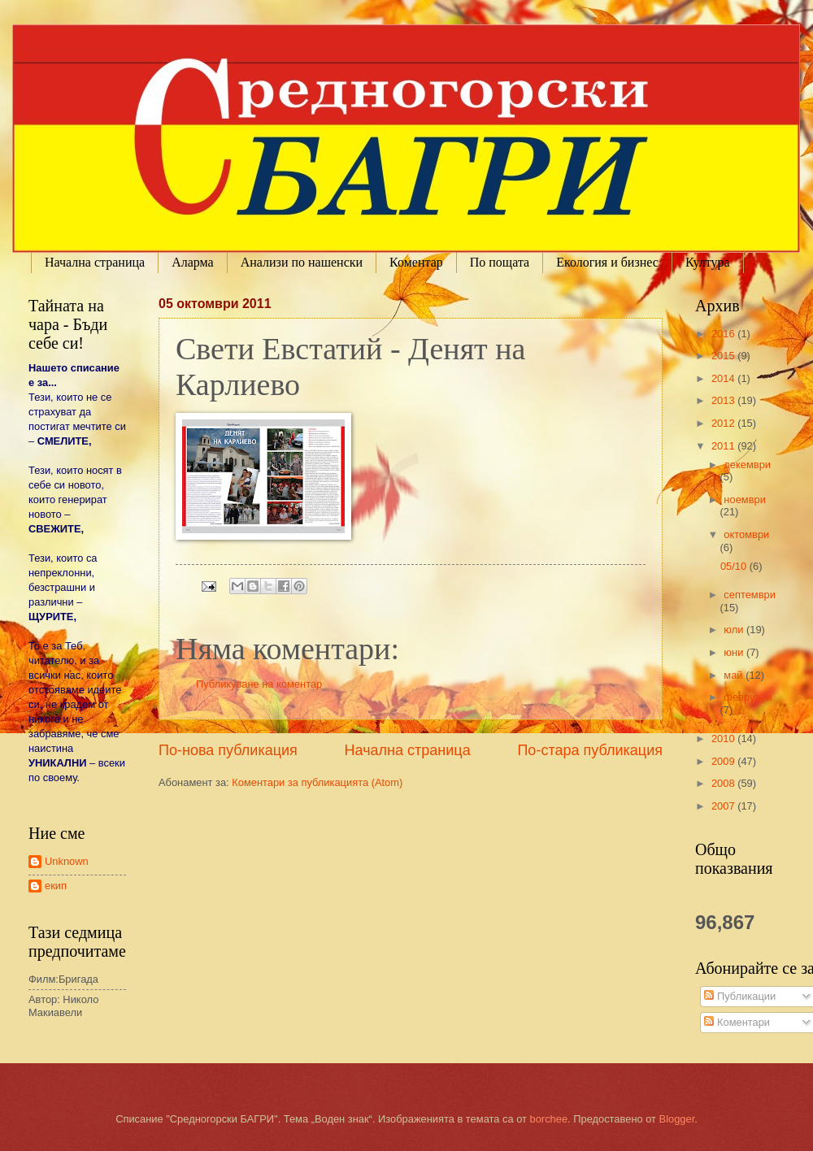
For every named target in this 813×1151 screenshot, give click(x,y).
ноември (744, 499)
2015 (724, 356)
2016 (724, 334)
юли (735, 629)
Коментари (737, 1022)
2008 (724, 783)
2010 (724, 738)
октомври (746, 534)
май (735, 675)
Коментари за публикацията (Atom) (317, 782)
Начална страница (95, 262)
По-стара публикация (590, 750)
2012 (724, 423)
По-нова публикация (228, 750)
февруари (748, 697)
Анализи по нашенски (302, 262)
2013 (724, 400)
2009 (724, 761)
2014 (724, 378)
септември (750, 595)
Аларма (193, 262)
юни (735, 652)
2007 (724, 806)
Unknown (67, 861)
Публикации (740, 996)
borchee (549, 1119)
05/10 (735, 566)
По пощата (499, 262)
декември (747, 464)
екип (56, 886)
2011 (724, 446)
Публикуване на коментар (259, 684)
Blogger (677, 1119)
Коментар (416, 262)
